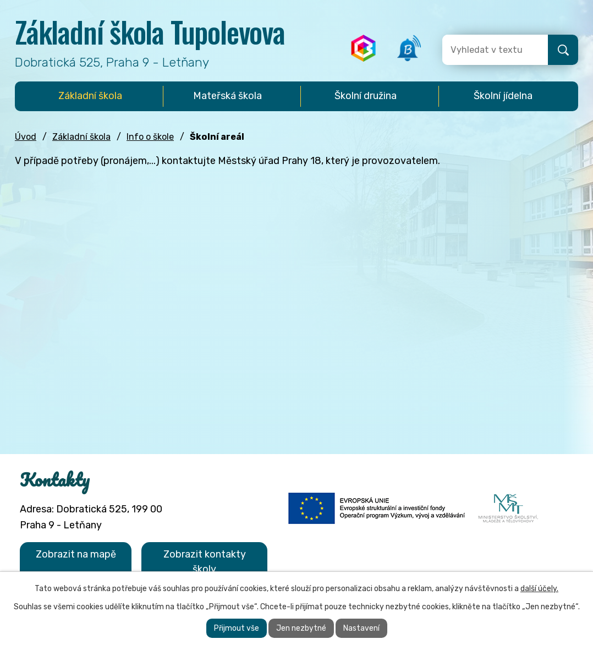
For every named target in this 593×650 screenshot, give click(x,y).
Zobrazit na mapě (76, 554)
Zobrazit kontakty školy (204, 561)
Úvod (25, 137)
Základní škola (81, 137)
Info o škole (150, 137)
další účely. (539, 588)
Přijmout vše (236, 628)
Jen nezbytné (301, 628)
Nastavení (361, 628)
